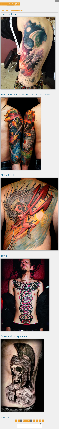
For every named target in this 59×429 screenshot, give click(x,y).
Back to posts (5, 418)
